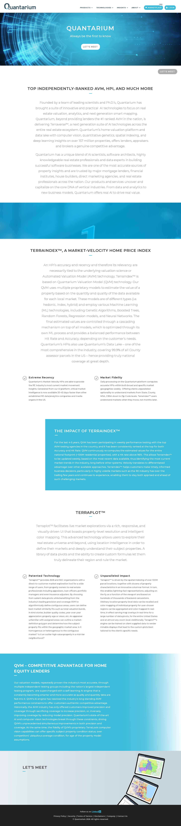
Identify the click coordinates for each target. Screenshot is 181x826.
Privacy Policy (60, 816)
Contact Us (122, 816)
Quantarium (90, 30)
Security (71, 816)
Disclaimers (99, 816)
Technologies (103, 8)
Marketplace (155, 8)
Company (111, 816)
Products (85, 8)
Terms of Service (84, 816)
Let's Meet (90, 48)
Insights (121, 8)
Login (171, 8)
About (135, 8)
